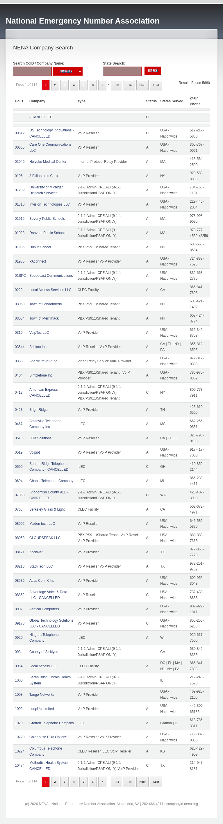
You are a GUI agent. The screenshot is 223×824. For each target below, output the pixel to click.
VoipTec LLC (39, 333)
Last (156, 85)
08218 (19, 566)
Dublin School (40, 247)
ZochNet (35, 552)
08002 (19, 524)
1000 (19, 680)
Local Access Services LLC (50, 290)
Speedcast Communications (51, 276)
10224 (19, 751)
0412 (19, 392)
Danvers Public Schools (47, 233)
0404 (19, 375)
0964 (19, 666)
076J (18, 509)
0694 (19, 481)
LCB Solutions (40, 438)
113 (116, 85)
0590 (19, 467)
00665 (19, 147)
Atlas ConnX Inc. (42, 581)
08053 (19, 538)
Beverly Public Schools (47, 219)
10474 (19, 766)
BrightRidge (38, 410)
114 (129, 85)
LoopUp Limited (41, 709)
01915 (19, 219)
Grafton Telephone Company (51, 723)
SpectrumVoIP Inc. (43, 361)
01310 (19, 204)
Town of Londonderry (45, 304)
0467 (19, 424)
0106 (19, 176)
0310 (19, 333)
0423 (19, 410)
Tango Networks (41, 695)
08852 (19, 595)
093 (18, 652)
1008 (19, 695)
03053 (19, 304)
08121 (19, 552)
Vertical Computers (44, 609)
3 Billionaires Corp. (44, 176)
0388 (19, 361)
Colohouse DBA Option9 (48, 737)
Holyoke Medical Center (47, 162)
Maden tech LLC (42, 524)
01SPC (20, 276)
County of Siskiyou (43, 652)
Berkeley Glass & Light (47, 509)
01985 (19, 261)
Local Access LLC (43, 666)
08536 (19, 581)
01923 (19, 233)
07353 (19, 495)
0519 (19, 452)
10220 (19, 737)
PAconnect (37, 261)
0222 (19, 290)
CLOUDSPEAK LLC (44, 538)
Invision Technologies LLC (49, 204)
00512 (19, 133)
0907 (19, 609)
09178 (19, 623)
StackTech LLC (41, 566)
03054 (19, 318)
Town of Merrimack (44, 318)
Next (143, 85)
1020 (19, 723)
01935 (19, 247)
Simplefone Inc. (41, 375)
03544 (19, 347)
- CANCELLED (40, 117)
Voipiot (34, 452)
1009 (19, 709)
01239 (19, 190)
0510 (19, 438)
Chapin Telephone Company (51, 481)
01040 (19, 162)
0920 (19, 638)
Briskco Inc (38, 347)
